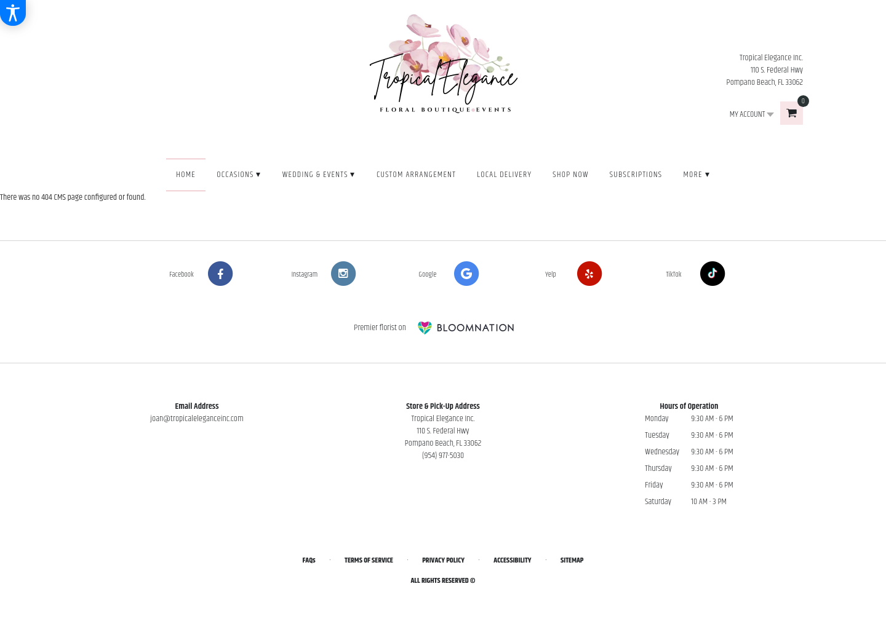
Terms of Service (369, 560)
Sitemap (572, 560)
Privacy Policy (443, 560)
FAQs (309, 560)
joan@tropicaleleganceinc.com (197, 418)
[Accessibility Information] (13, 13)
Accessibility (512, 560)
